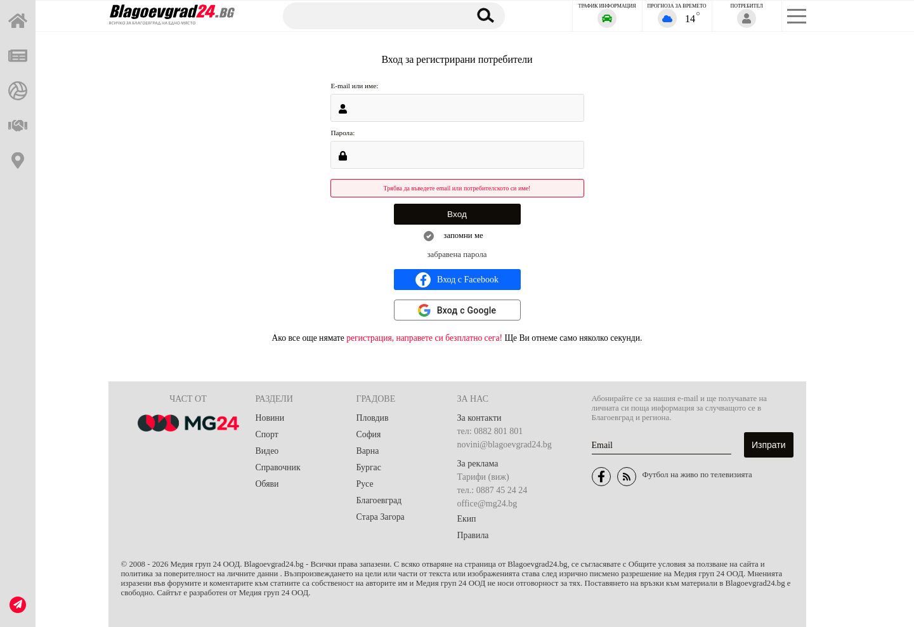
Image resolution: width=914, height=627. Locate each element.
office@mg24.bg (487, 503)
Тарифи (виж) (483, 477)
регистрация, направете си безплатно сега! (424, 338)
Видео (267, 451)
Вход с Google (467, 310)
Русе (365, 484)
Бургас (369, 467)
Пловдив (372, 418)
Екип (466, 519)
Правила (473, 535)
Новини (270, 418)
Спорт (267, 434)
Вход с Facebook (457, 279)
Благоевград (379, 500)
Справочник (278, 467)
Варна (367, 451)
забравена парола (457, 254)
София (368, 434)
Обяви (267, 484)
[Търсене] (369, 15)
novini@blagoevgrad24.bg (504, 444)
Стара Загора (380, 517)
